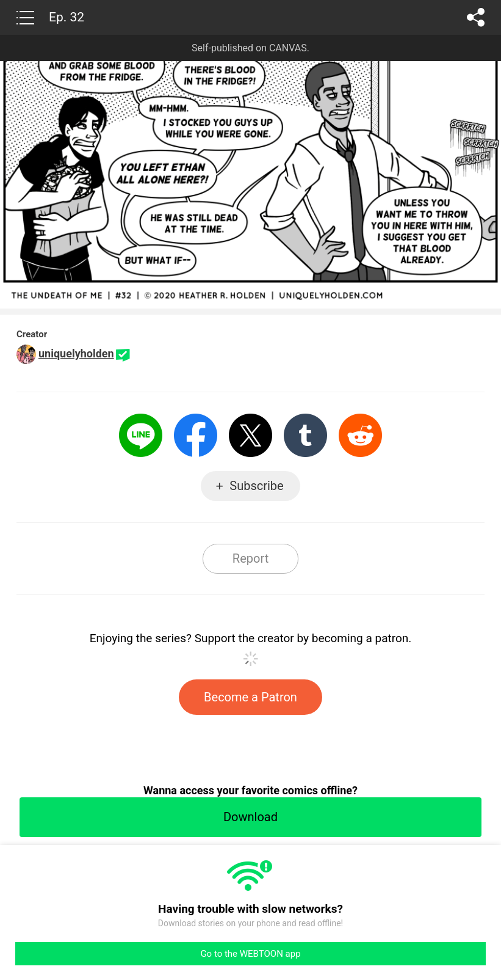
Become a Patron (250, 697)
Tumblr (305, 435)
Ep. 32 (66, 17)
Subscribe (256, 485)
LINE (140, 435)
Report (250, 558)
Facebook (195, 435)
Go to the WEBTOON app (250, 953)
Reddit (360, 435)
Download (250, 817)
